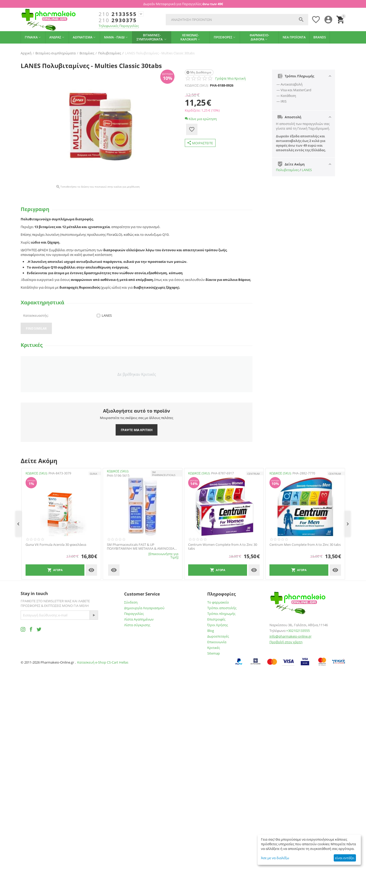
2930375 (118, 20)
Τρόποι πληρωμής (221, 613)
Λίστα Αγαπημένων (139, 619)
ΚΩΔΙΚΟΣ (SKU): (197, 85)
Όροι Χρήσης (217, 625)
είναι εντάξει (344, 858)
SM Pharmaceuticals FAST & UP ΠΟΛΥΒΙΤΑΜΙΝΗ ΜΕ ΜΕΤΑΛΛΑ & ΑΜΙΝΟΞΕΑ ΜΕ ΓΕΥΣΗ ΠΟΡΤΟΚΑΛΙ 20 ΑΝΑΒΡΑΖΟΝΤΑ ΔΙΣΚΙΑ (140, 547)
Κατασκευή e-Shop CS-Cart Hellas (102, 662)
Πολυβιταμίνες (287, 170)
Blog (210, 630)
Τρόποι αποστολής (221, 608)
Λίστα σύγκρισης (137, 625)
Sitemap (213, 653)
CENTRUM (253, 473)
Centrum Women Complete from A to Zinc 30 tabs (222, 547)
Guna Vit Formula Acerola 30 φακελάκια (56, 545)
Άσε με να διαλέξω (275, 858)
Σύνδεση (131, 602)
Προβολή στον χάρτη (286, 642)
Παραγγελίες (134, 613)
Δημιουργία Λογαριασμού (144, 608)
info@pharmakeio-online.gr (290, 636)
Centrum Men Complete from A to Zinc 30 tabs (305, 545)
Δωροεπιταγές (218, 636)
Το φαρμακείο (218, 602)
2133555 (118, 14)
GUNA (93, 473)
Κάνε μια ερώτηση (201, 118)
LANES (307, 170)
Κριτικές (213, 647)
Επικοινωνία (216, 642)
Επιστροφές (216, 619)
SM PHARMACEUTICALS (163, 473)
